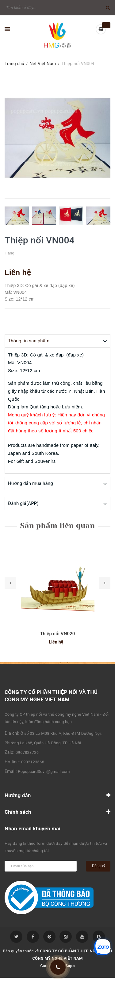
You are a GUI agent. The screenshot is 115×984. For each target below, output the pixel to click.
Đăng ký (98, 866)
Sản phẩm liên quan (57, 525)
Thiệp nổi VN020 (57, 633)
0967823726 (27, 752)
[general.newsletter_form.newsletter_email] (41, 865)
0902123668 (32, 761)
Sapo (70, 965)
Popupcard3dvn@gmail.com (44, 771)
